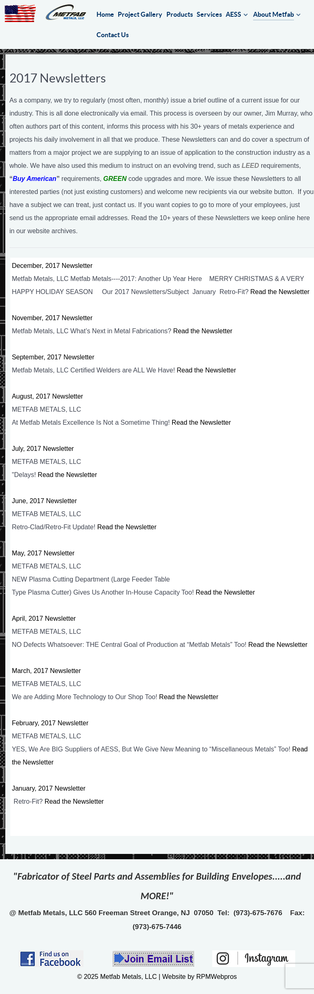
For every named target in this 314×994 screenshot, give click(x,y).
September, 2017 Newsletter (53, 357)
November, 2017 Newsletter (52, 317)
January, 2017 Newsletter (48, 788)
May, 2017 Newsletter (43, 553)
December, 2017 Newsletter (52, 265)
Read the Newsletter (280, 291)
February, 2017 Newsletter (50, 723)
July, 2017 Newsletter (43, 448)
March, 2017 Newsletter (46, 670)
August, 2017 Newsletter (47, 396)
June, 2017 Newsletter (44, 500)
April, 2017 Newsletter (44, 618)
